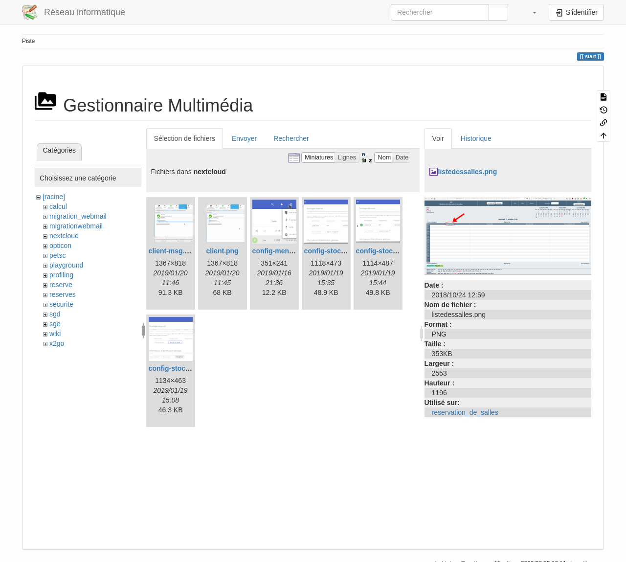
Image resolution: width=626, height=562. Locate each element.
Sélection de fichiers (184, 138)
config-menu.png (280, 251)
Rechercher (291, 138)
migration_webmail (78, 216)
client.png (222, 251)
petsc (57, 255)
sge (55, 324)
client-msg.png (173, 251)
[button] (529, 12)
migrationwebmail (76, 226)
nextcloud (64, 236)
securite (61, 304)
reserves (62, 294)
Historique (476, 138)
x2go (56, 343)
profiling (61, 275)
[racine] (54, 197)
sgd (55, 314)
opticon (60, 245)
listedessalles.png (467, 172)
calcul (58, 206)
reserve (60, 285)
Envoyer (244, 138)
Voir (438, 138)
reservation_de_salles (465, 412)
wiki (55, 333)
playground (66, 265)
